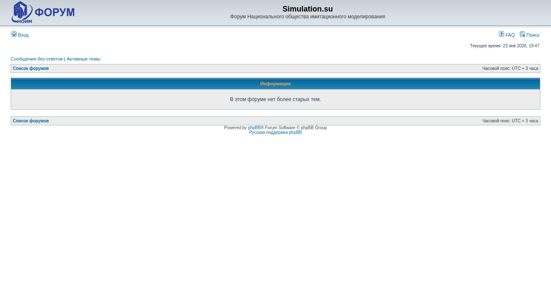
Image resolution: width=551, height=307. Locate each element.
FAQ (507, 35)
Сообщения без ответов (37, 58)
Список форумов (31, 68)
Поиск (529, 35)
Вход (20, 35)
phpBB (254, 127)
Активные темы (83, 58)
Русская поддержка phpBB (275, 132)
